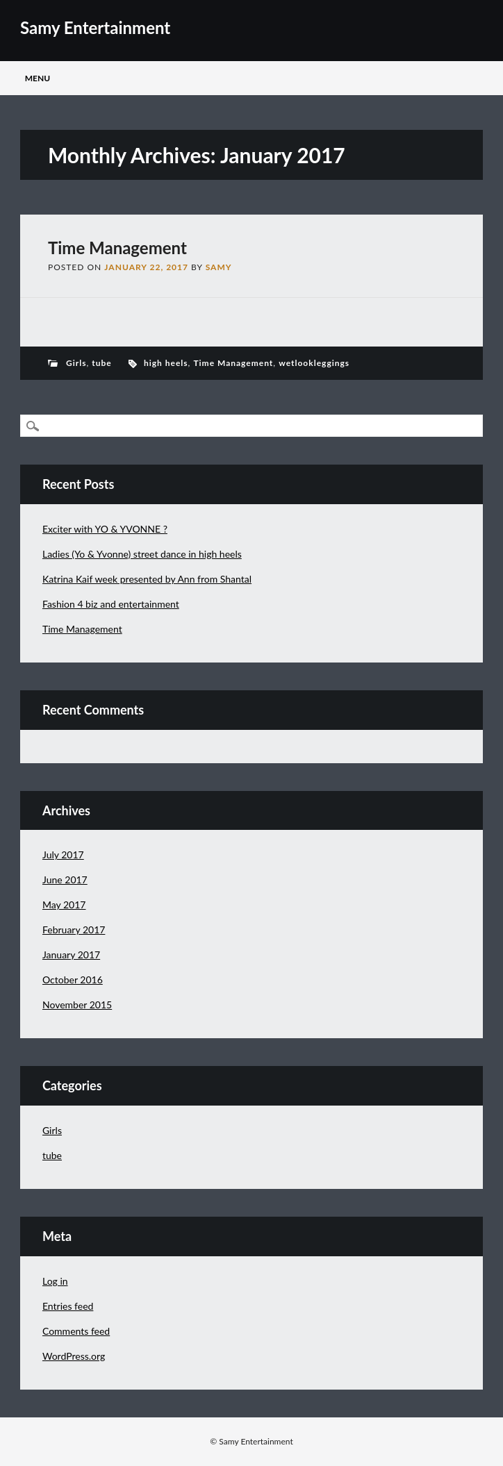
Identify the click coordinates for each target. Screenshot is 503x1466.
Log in (55, 1281)
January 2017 (71, 954)
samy (219, 267)
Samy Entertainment (95, 27)
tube (101, 363)
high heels (166, 363)
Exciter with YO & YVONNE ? (104, 529)
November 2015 (77, 1004)
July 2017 (63, 854)
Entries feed (67, 1306)
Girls (76, 363)
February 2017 (73, 929)
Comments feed (76, 1331)
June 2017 (65, 879)
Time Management (117, 248)
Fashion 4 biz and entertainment (110, 604)
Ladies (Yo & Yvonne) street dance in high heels (142, 554)
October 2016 (72, 979)
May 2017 (64, 904)
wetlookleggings (314, 363)
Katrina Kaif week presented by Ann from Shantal (147, 579)
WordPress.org (73, 1356)
